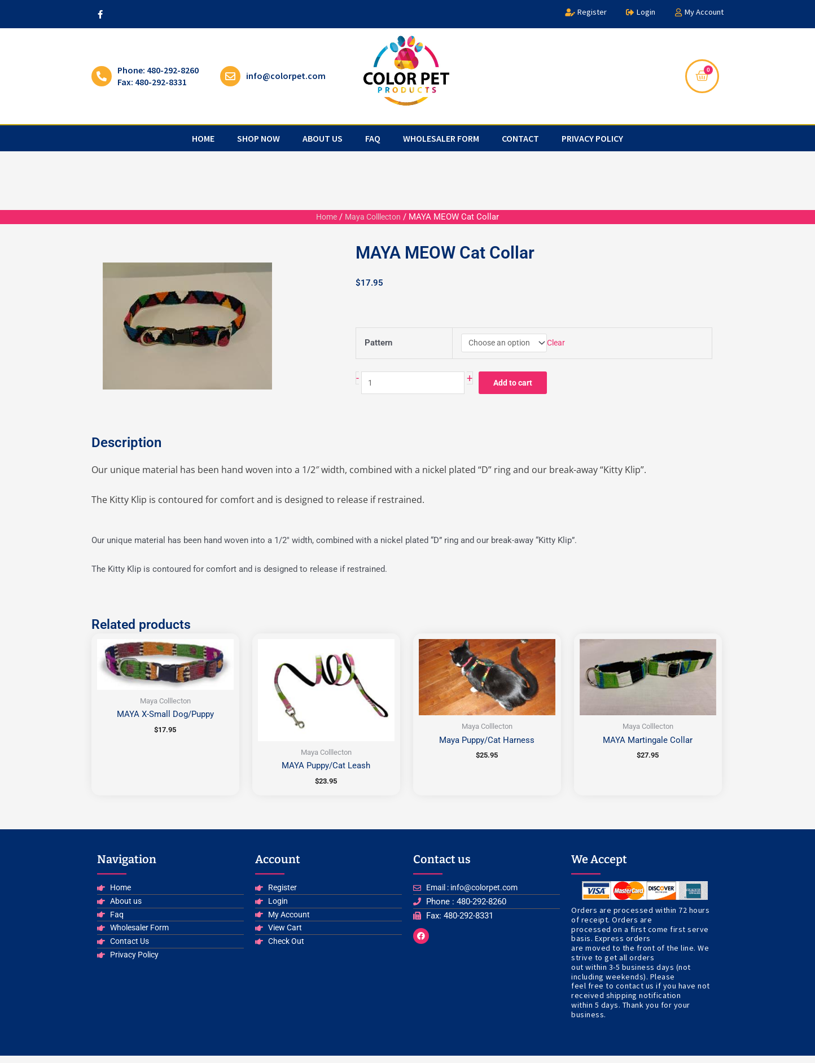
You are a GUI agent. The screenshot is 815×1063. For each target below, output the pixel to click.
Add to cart (525, 387)
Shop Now (258, 138)
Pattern (378, 344)
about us (323, 138)
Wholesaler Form (441, 138)
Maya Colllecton (374, 217)
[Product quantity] (417, 387)
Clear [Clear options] (558, 344)
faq (372, 138)
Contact (520, 138)
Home (203, 138)
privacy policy (592, 138)
